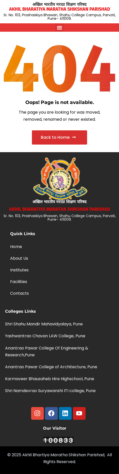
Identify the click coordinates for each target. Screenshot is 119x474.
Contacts (19, 293)
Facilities (18, 282)
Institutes (19, 270)
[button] (59, 27)
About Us (19, 258)
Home (16, 247)
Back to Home (58, 137)
